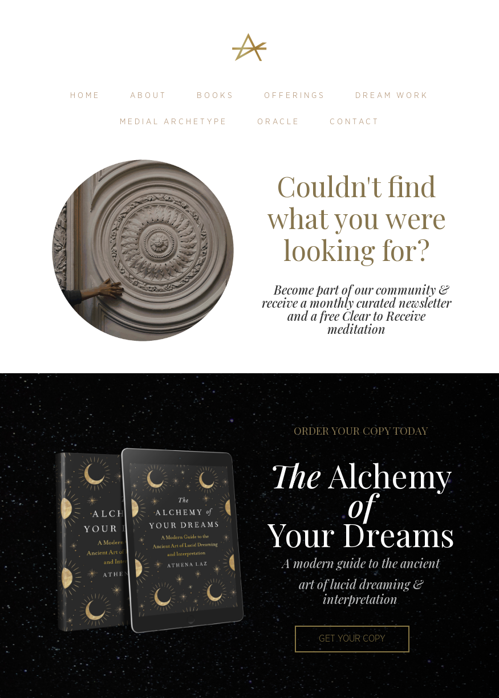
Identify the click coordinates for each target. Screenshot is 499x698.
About (148, 96)
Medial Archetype (174, 122)
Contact (355, 122)
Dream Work (392, 96)
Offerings (295, 96)
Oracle (278, 122)
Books (215, 96)
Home (85, 96)
